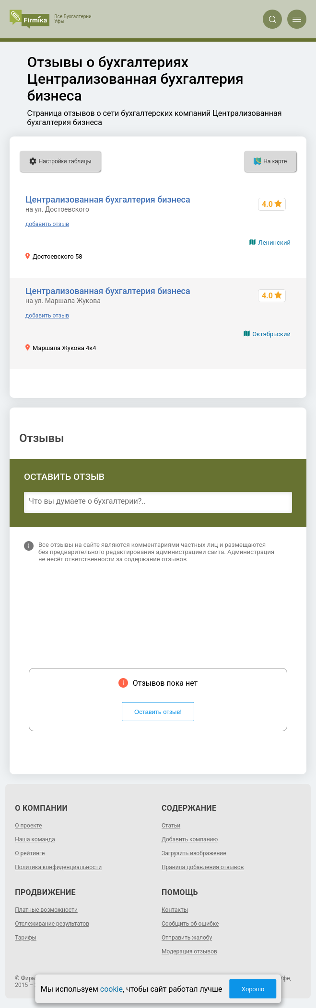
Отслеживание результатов (52, 923)
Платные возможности (46, 909)
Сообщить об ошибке (190, 923)
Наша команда (35, 839)
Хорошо (252, 989)
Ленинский (274, 242)
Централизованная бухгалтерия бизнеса (107, 199)
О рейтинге (30, 853)
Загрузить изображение (194, 853)
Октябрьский (271, 334)
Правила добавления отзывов (203, 867)
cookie (111, 989)
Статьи (171, 825)
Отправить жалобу (187, 937)
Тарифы (25, 937)
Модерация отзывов (189, 951)
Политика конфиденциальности (58, 867)
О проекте (28, 825)
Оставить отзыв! (158, 711)
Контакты (175, 909)
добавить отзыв (47, 224)
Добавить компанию (190, 839)
